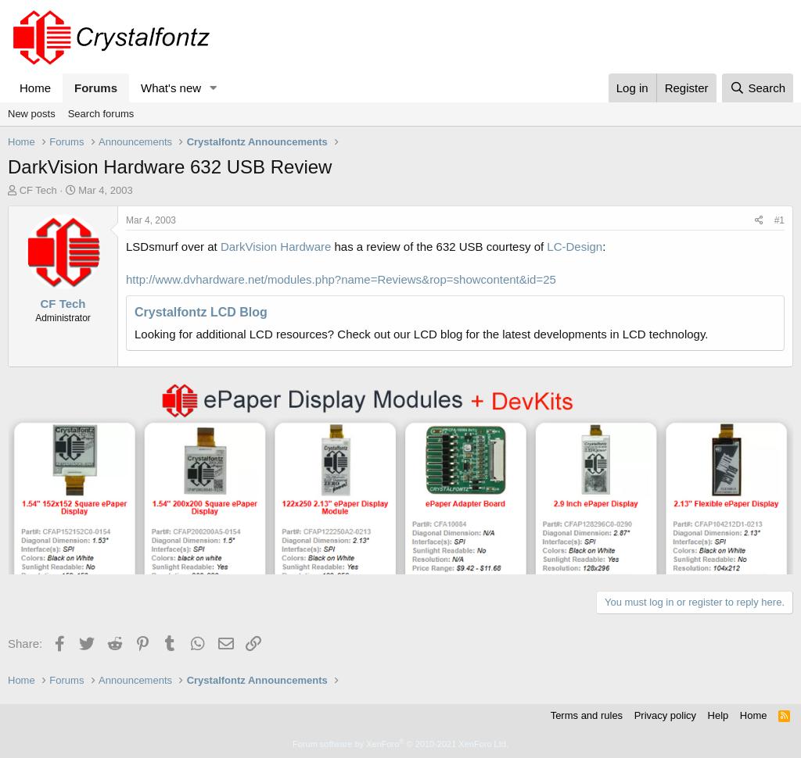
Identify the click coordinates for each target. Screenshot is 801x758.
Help (718, 715)
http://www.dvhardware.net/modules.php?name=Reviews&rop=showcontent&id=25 (341, 279)
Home (35, 88)
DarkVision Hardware (276, 246)
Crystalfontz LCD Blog (201, 312)
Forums (95, 88)
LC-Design (574, 246)
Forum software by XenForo (400, 744)
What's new (171, 88)
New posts (32, 114)
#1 (779, 220)
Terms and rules (587, 715)
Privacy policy (665, 715)
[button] (213, 87)
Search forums (101, 114)
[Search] (757, 87)
